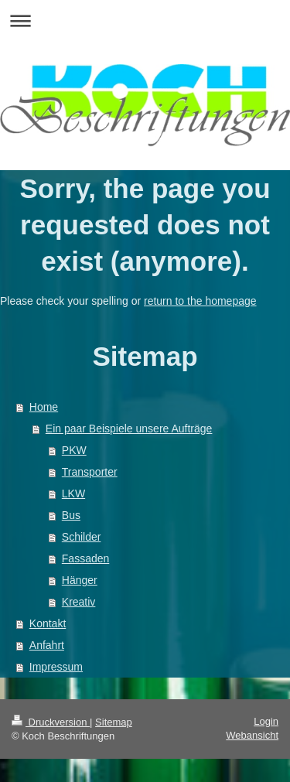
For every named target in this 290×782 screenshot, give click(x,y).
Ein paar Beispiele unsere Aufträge (129, 428)
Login (266, 721)
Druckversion (51, 722)
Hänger (79, 580)
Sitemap (113, 722)
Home (43, 407)
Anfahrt (46, 645)
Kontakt (47, 623)
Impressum (56, 667)
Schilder (81, 537)
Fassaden (85, 558)
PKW (74, 450)
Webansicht (252, 735)
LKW (73, 493)
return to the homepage (200, 301)
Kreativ (79, 602)
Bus (71, 515)
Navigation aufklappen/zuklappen (145, 20)
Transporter (90, 472)
